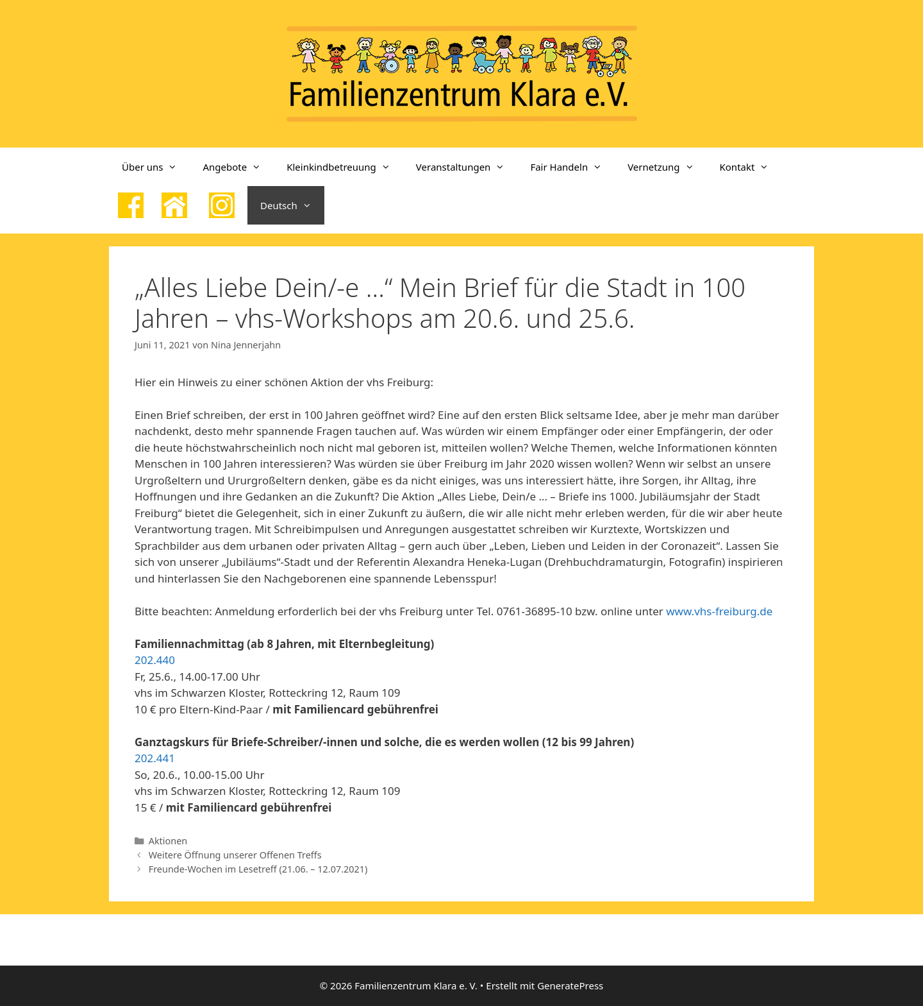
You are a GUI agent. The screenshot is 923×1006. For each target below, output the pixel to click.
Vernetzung (667, 167)
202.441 (155, 758)
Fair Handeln (572, 167)
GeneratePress (570, 985)
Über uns (156, 167)
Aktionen (168, 841)
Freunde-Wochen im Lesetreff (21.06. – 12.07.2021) (258, 869)
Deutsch (292, 205)
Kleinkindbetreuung (345, 167)
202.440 (155, 659)
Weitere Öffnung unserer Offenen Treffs (235, 855)
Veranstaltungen (467, 167)
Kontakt (751, 167)
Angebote (238, 167)
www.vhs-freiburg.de (719, 611)
